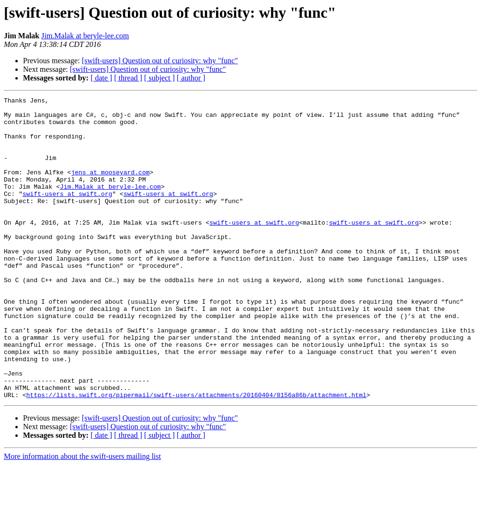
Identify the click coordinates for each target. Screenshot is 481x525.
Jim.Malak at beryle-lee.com (85, 36)
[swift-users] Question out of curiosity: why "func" (160, 61)
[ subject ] (159, 78)
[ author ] (191, 78)
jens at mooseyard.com (110, 187)
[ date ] (101, 78)
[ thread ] (128, 78)
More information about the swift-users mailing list (82, 517)
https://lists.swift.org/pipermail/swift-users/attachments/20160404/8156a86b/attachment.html (196, 455)
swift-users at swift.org (67, 213)
